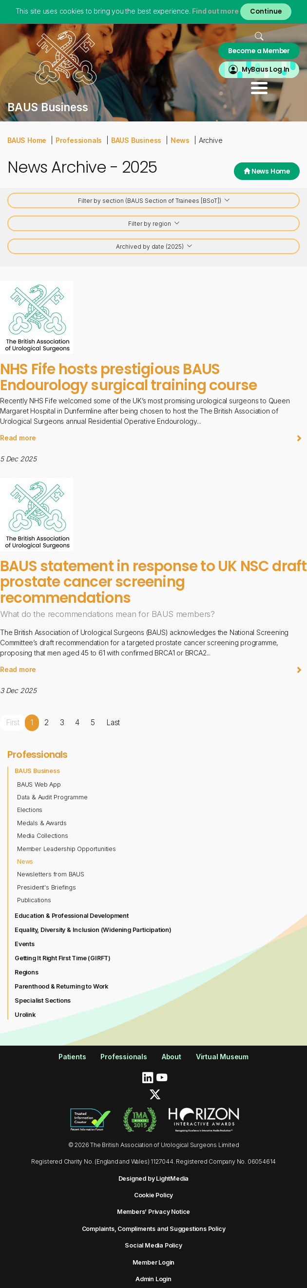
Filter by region (154, 224)
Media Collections (42, 835)
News (180, 140)
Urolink (25, 1014)
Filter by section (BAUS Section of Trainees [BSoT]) (154, 201)
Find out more (215, 11)
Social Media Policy (153, 1245)
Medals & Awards (42, 823)
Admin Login (153, 1279)
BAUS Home (26, 140)
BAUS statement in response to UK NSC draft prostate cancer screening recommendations (153, 582)
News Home (267, 171)
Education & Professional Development (72, 915)
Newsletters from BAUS (50, 874)
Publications (34, 900)
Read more (151, 438)
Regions (26, 972)
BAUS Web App (39, 784)
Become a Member (259, 51)
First (12, 722)
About (171, 1056)
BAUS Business (136, 140)
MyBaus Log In (265, 69)
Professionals (79, 140)
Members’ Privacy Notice (153, 1211)
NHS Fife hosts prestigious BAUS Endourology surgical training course (128, 377)
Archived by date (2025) (154, 247)
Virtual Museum (222, 1056)
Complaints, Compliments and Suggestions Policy (154, 1228)
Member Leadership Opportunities (66, 848)
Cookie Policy (153, 1195)
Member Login (154, 1262)
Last (113, 722)
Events (25, 944)
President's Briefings (46, 887)
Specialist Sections (43, 1000)
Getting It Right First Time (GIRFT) (63, 958)
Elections (29, 809)
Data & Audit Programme (52, 797)
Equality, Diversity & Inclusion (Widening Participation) (93, 929)
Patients (72, 1056)
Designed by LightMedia (153, 1178)
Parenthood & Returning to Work (61, 986)
